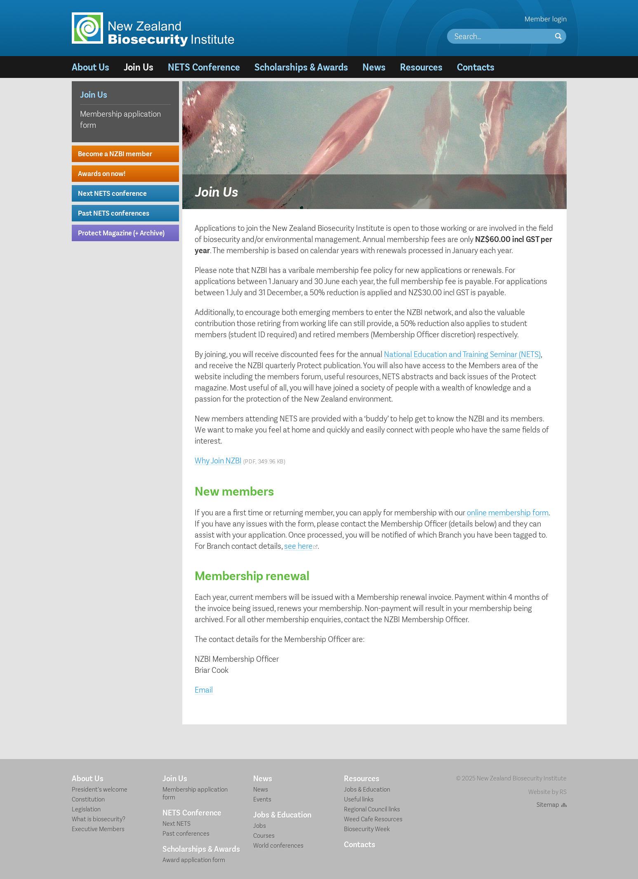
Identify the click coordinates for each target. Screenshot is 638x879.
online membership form (508, 512)
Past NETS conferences (113, 212)
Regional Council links (372, 809)
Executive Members (98, 828)
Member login (546, 18)
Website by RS (547, 791)
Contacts (475, 67)
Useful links (359, 799)
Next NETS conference (112, 192)
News (374, 67)
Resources (421, 67)
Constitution (88, 799)
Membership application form (120, 118)
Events (262, 799)
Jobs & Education (282, 814)
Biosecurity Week (367, 828)
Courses (264, 835)
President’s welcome (99, 789)
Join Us (138, 67)
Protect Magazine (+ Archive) (121, 232)
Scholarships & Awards (301, 67)
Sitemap (548, 804)
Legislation (86, 809)
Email (204, 689)
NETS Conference (204, 67)
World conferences (278, 845)
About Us (90, 67)
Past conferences (186, 833)
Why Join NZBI (218, 460)
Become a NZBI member (115, 153)
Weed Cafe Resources (373, 819)
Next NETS (176, 823)
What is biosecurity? (98, 819)
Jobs (259, 825)
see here (298, 545)
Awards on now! (101, 173)
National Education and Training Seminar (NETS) (462, 354)
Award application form (193, 859)
